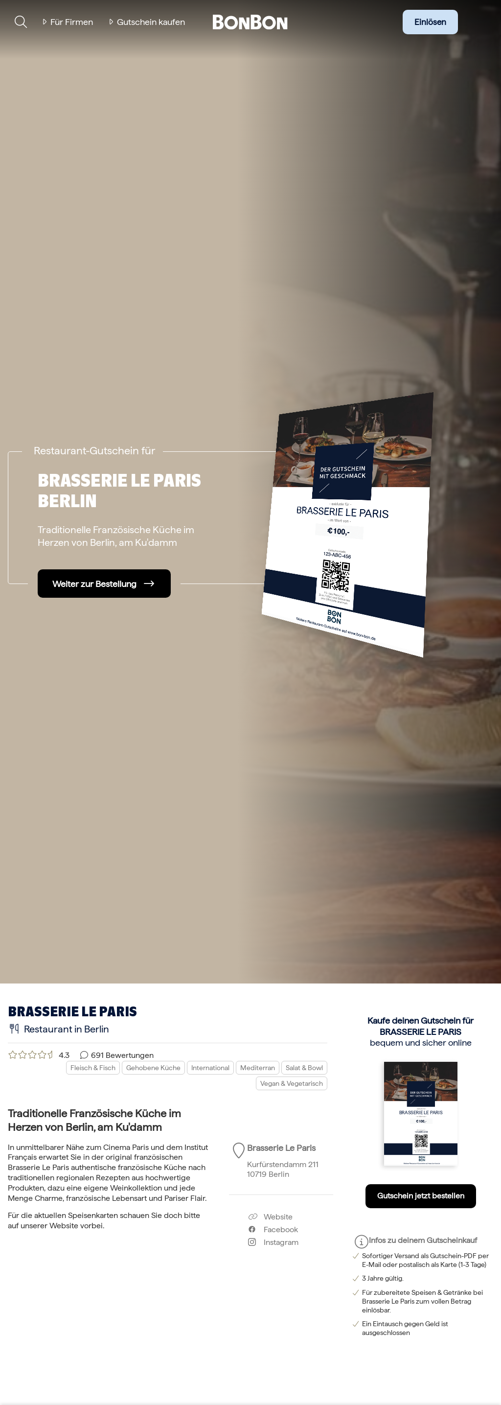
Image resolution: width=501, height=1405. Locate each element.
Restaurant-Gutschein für (94, 450)
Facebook (273, 1229)
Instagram (273, 1242)
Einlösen (430, 22)
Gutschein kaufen (151, 22)
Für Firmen (71, 22)
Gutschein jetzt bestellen (420, 1195)
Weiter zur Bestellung (94, 584)
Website (270, 1216)
